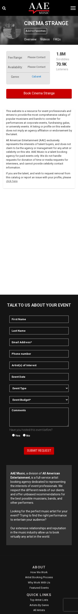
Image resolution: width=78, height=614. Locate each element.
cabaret (36, 76)
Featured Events (39, 587)
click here (11, 181)
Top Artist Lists (39, 599)
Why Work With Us (39, 582)
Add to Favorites (36, 30)
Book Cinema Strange (39, 93)
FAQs (57, 39)
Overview (30, 39)
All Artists (39, 610)
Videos (45, 39)
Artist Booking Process (39, 577)
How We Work (39, 572)
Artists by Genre (39, 605)
